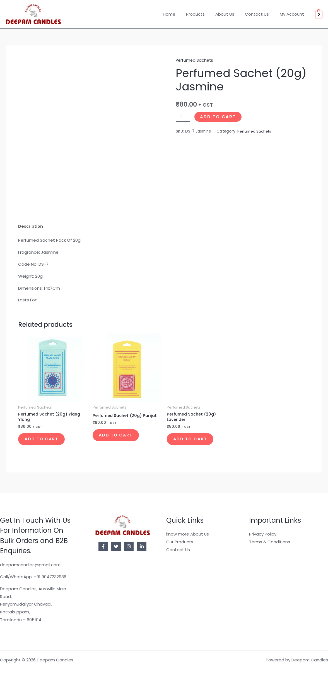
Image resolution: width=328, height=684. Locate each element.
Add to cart (219, 116)
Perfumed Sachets (195, 60)
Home (179, 14)
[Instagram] (129, 546)
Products (203, 14)
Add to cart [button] (45, 441)
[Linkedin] (141, 546)
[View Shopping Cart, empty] (318, 14)
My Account (293, 14)
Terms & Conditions (269, 542)
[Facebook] (103, 546)
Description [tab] (31, 227)
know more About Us (187, 534)
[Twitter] (116, 546)
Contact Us (260, 14)
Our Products (179, 542)
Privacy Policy (262, 534)
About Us (230, 14)
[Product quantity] (183, 116)
